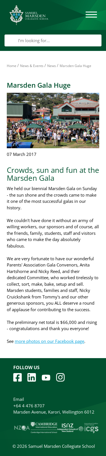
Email (18, 399)
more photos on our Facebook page (49, 341)
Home (11, 65)
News (51, 65)
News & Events (32, 65)
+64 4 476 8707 (29, 405)
